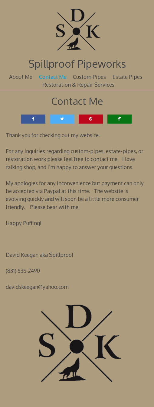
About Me (20, 76)
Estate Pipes (127, 76)
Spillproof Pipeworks (77, 63)
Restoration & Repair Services (78, 84)
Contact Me (53, 76)
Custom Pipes (89, 76)
